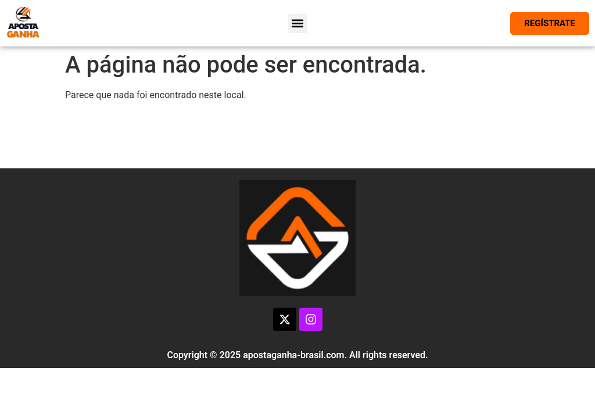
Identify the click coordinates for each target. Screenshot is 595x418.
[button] (297, 23)
